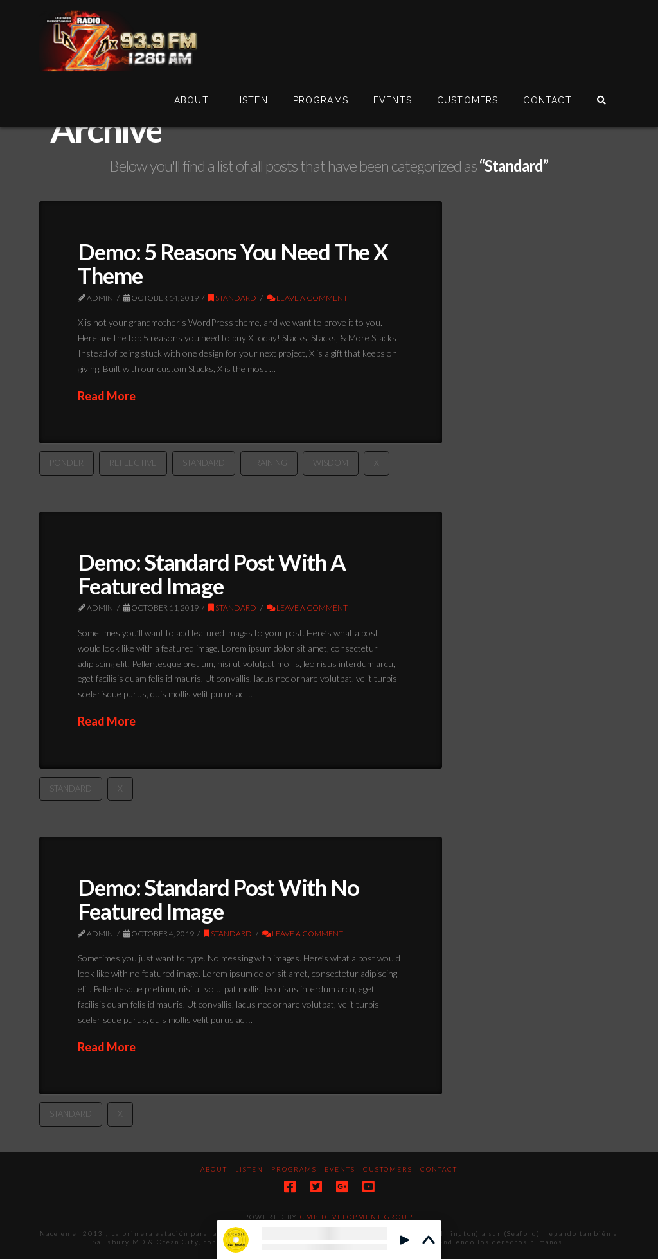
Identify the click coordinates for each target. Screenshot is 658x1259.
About (213, 1169)
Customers (388, 1169)
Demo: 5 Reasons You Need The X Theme (232, 263)
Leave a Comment (307, 298)
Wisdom (330, 463)
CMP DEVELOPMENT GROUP (356, 1216)
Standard (232, 298)
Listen (249, 1169)
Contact (439, 1169)
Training (269, 463)
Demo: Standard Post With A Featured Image (211, 573)
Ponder (66, 463)
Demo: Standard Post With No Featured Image (218, 898)
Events (340, 1169)
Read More (107, 396)
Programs (294, 1169)
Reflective (133, 463)
